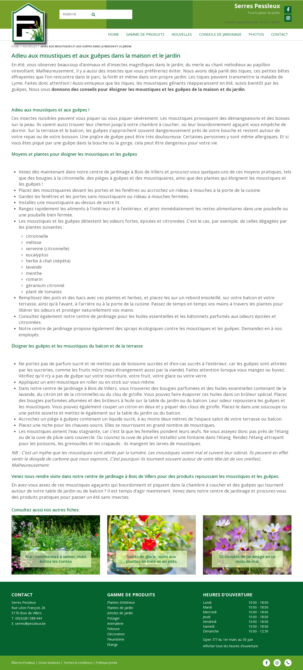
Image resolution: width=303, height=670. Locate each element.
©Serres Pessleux (23, 663)
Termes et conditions (78, 663)
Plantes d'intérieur (121, 602)
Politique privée (106, 663)
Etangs (112, 644)
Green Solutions (49, 663)
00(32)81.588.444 (28, 618)
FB (266, 662)
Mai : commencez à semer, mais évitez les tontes (55, 559)
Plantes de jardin (120, 607)
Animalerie (115, 623)
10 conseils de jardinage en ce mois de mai (247, 559)
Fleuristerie (115, 639)
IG (277, 662)
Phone (288, 662)
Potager (113, 618)
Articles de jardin (120, 613)
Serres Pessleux (23, 602)
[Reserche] (96, 14)
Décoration (116, 634)
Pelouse (113, 628)
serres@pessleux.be (30, 623)
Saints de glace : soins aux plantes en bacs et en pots (151, 559)
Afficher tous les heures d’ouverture (230, 646)
